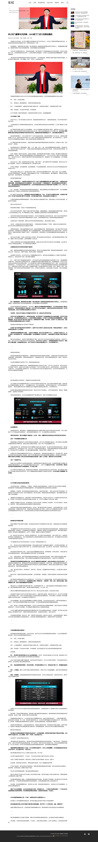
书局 (34, 2)
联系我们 (66, 833)
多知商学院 (41, 2)
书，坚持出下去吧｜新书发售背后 (79, 71)
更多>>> (88, 54)
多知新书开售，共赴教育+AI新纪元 (79, 50)
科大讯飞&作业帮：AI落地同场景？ (79, 23)
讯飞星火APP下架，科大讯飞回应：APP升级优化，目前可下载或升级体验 (80, 26)
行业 (30, 2)
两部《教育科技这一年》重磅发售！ (80, 52)
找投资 (57, 2)
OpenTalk (50, 2)
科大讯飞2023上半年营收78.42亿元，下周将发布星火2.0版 (80, 16)
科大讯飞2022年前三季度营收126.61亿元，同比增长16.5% (79, 13)
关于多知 (52, 833)
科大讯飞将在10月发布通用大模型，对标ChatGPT (80, 19)
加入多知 (57, 833)
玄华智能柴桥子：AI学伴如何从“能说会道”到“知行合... (80, 90)
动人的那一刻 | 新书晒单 (77, 69)
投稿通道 (61, 833)
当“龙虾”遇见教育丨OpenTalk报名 (79, 93)
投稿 (62, 2)
